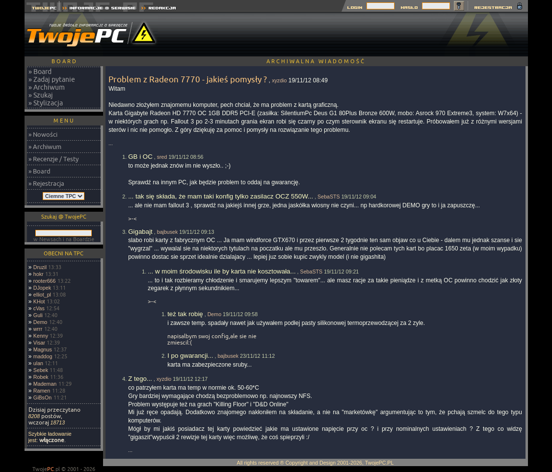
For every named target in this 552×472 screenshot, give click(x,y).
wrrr (37, 329)
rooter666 (44, 281)
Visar (39, 343)
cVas (39, 308)
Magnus (42, 349)
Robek (41, 377)
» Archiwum (46, 87)
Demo (40, 322)
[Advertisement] (349, 34)
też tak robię (185, 314)
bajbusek (167, 232)
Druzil (40, 267)
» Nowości (42, 134)
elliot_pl (42, 295)
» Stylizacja (45, 103)
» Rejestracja (46, 183)
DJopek (42, 288)
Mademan (44, 384)
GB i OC (140, 156)
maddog (43, 356)
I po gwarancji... (190, 355)
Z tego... (140, 378)
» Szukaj (40, 95)
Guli (38, 315)
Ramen (41, 391)
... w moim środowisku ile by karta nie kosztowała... (221, 271)
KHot (39, 301)
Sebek (40, 370)
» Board (40, 71)
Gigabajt (140, 231)
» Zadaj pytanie (51, 79)
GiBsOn (42, 397)
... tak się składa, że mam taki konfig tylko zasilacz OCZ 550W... (220, 196)
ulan (38, 363)
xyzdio (279, 80)
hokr (38, 274)
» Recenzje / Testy (53, 158)
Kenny (40, 336)
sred (162, 157)
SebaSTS (328, 196)
